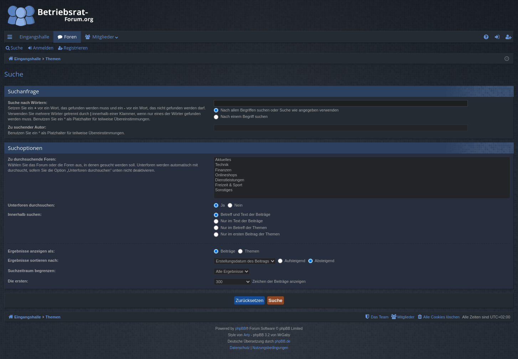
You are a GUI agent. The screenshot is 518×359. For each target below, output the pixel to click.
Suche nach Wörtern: (27, 102)
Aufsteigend (291, 261)
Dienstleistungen (361, 180)
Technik (361, 164)
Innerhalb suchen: (25, 214)
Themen (248, 251)
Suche (17, 48)
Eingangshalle (34, 36)
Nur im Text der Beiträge (238, 221)
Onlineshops (361, 175)
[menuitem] (486, 37)
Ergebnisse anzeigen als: (31, 251)
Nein (235, 205)
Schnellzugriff (11, 38)
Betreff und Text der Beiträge (242, 214)
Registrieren (76, 48)
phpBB (240, 329)
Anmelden (43, 48)
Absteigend (321, 261)
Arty (247, 335)
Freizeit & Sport (361, 185)
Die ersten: (18, 281)
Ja (219, 205)
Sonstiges (361, 190)
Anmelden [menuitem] (499, 38)
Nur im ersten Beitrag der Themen (247, 234)
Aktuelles (361, 159)
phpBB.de (282, 341)
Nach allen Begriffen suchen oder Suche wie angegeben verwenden (276, 110)
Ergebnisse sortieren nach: (33, 260)
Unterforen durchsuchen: (31, 205)
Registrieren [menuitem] (510, 38)
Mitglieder (103, 36)
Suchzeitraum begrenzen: (32, 271)
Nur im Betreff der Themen (240, 227)
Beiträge (224, 251)
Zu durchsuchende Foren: (32, 159)
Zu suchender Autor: (27, 127)
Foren (70, 36)
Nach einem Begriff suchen (241, 116)
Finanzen (361, 170)
